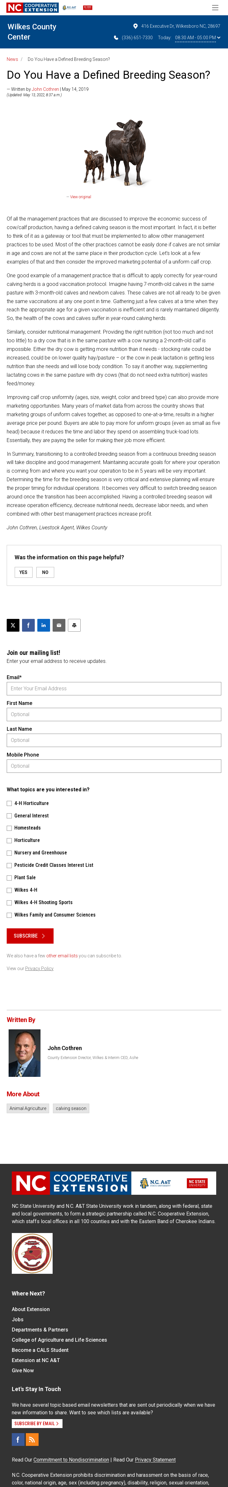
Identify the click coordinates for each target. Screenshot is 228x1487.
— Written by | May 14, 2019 (48, 89)
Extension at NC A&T (36, 1360)
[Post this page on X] (13, 625)
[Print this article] (74, 625)
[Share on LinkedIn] (43, 625)
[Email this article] (59, 625)
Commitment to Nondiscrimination (71, 1460)
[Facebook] (18, 1439)
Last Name (19, 729)
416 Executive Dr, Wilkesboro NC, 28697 (176, 26)
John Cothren (45, 89)
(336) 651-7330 (133, 37)
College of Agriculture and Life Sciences (59, 1340)
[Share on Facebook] (28, 625)
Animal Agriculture (28, 1108)
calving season (71, 1108)
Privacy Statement (155, 1460)
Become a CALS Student (40, 1350)
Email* (14, 677)
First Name (19, 703)
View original (80, 197)
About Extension (31, 1309)
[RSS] (32, 1439)
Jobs (18, 1320)
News (12, 59)
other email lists (62, 955)
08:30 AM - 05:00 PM (197, 37)
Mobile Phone (23, 755)
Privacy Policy (39, 968)
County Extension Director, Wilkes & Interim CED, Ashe (93, 1057)
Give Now (23, 1370)
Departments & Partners (40, 1330)
